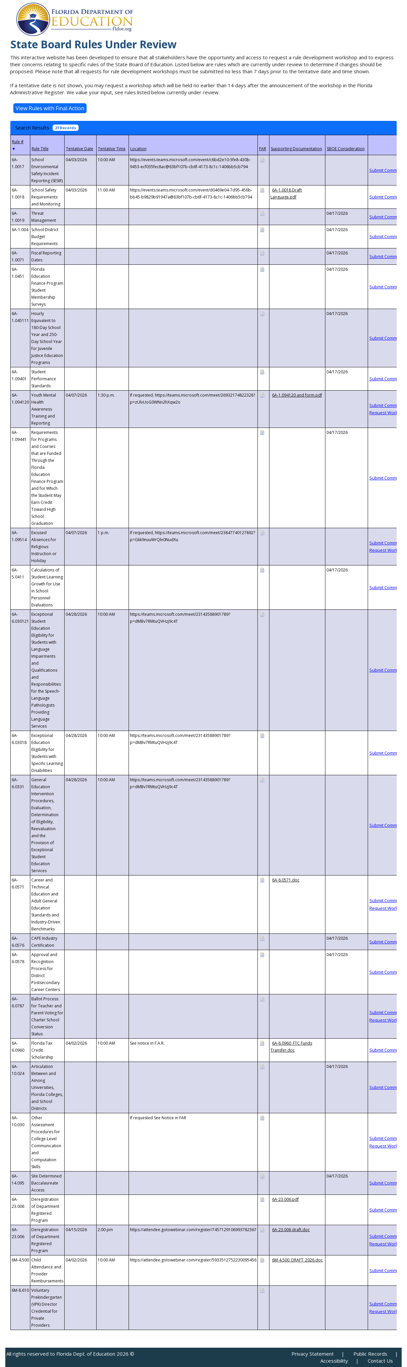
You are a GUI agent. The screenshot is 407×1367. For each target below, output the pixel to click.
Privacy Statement (312, 1353)
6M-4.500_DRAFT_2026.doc (297, 1260)
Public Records (370, 1353)
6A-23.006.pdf (285, 1199)
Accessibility (334, 1360)
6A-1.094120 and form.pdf (297, 395)
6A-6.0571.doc (285, 880)
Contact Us (380, 1360)
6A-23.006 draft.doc (291, 1229)
